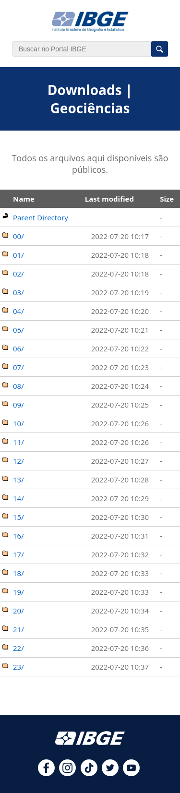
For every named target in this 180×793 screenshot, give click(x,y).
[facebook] (46, 773)
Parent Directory (40, 217)
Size (167, 199)
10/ (18, 423)
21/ (18, 629)
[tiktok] (89, 773)
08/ (18, 386)
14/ (18, 498)
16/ (18, 536)
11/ (18, 442)
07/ (18, 367)
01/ (18, 255)
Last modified (109, 199)
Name (24, 199)
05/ (18, 330)
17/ (18, 554)
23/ (18, 667)
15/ (18, 517)
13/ (18, 479)
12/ (18, 461)
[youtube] (131, 773)
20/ (18, 610)
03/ (18, 292)
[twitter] (110, 773)
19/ (18, 592)
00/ (18, 236)
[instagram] (67, 773)
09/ (18, 404)
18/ (18, 573)
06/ (18, 348)
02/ (18, 273)
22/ (18, 648)
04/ (18, 311)
